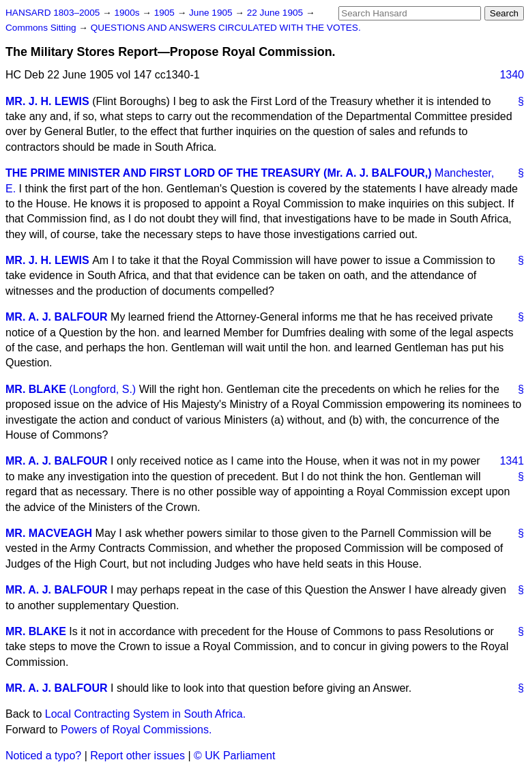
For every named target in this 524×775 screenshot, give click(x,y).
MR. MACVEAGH (48, 533)
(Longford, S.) (102, 389)
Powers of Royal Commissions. (136, 729)
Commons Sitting (41, 28)
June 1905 (212, 13)
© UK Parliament (234, 755)
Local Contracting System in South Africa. (145, 714)
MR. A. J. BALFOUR (56, 317)
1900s (128, 13)
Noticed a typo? (43, 755)
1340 (511, 75)
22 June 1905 (276, 13)
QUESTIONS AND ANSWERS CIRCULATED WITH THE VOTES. (226, 28)
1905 (165, 13)
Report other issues (137, 755)
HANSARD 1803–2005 (52, 13)
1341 (511, 461)
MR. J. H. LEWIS (47, 101)
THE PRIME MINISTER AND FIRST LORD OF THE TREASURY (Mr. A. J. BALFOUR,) (218, 173)
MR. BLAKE (35, 389)
